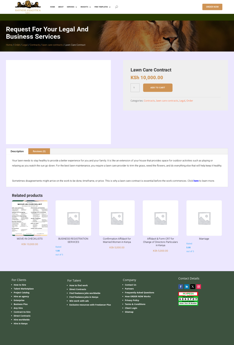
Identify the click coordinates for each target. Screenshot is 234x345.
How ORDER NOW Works (138, 296)
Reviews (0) (39, 151)
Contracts (35, 44)
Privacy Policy (132, 300)
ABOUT (61, 7)
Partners (129, 288)
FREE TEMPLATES (101, 7)
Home (9, 44)
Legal (25, 44)
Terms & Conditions (135, 304)
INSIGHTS (84, 7)
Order (17, 44)
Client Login (131, 308)
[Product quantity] (135, 87)
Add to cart (157, 87)
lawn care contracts (52, 44)
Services (70, 7)
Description (17, 151)
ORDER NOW (212, 7)
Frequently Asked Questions (139, 292)
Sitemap (129, 311)
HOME (52, 7)
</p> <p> (117, 17)
